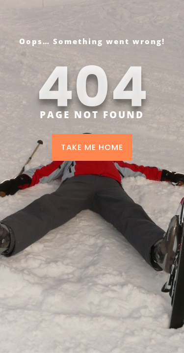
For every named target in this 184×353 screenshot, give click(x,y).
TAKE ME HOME (92, 147)
